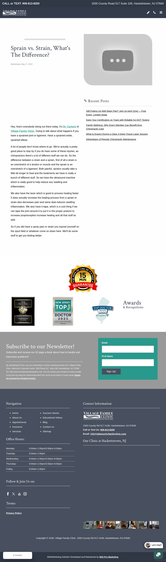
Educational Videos (52, 417)
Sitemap (47, 431)
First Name (107, 356)
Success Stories (51, 413)
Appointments (19, 422)
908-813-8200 (31, 3)
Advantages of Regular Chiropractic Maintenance (111, 139)
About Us (17, 417)
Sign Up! (111, 371)
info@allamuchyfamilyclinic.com (108, 434)
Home (15, 413)
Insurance (17, 426)
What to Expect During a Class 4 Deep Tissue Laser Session (117, 134)
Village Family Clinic (22, 131)
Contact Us (48, 426)
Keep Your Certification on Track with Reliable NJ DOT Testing (117, 120)
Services (16, 431)
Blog (45, 422)
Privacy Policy (14, 513)
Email (105, 343)
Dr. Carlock (69, 126)
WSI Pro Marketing (108, 557)
